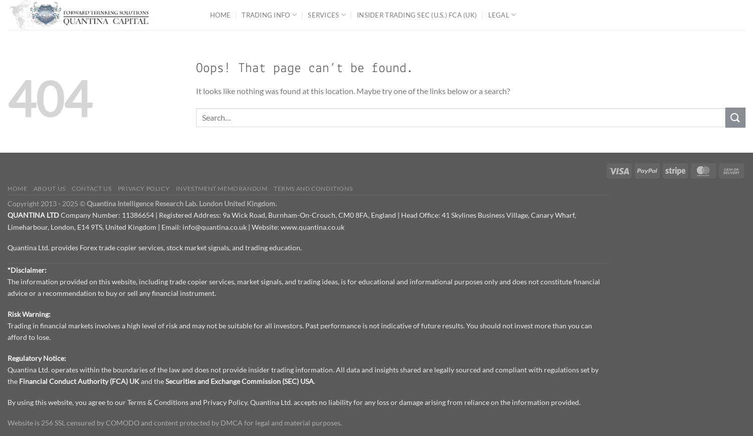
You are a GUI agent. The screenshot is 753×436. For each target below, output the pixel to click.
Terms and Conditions (313, 188)
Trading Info (269, 15)
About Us (50, 188)
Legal (502, 15)
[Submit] (735, 117)
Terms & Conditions (158, 402)
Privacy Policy (144, 188)
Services (327, 15)
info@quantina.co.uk (214, 227)
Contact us (91, 188)
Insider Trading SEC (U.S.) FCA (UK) (417, 15)
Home (220, 15)
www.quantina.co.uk (312, 227)
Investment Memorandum (222, 188)
